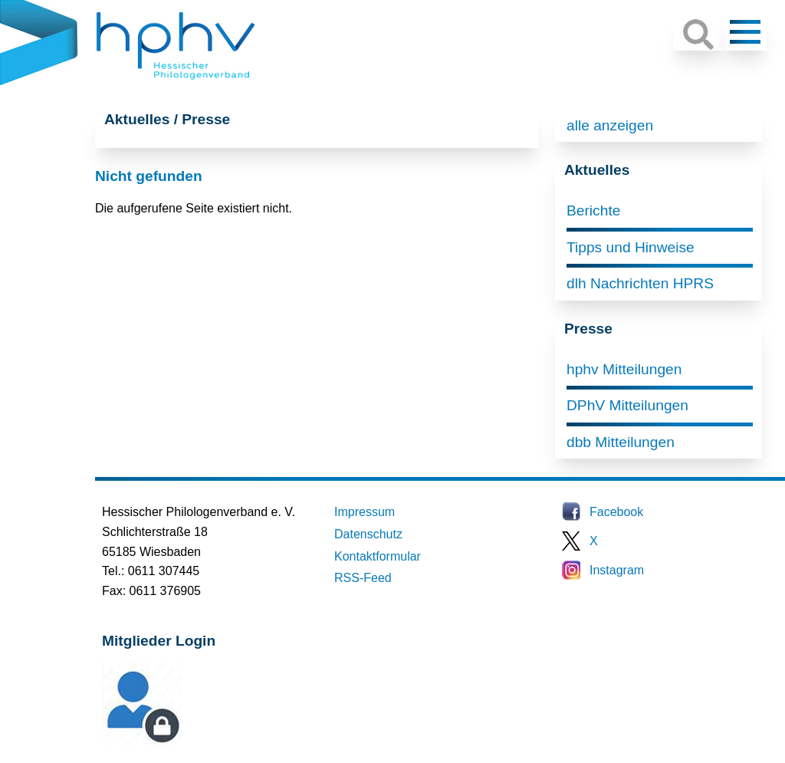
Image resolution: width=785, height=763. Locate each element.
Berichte (593, 210)
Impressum (364, 511)
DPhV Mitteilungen (627, 405)
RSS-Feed (363, 577)
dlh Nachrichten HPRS (640, 283)
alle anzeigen (610, 125)
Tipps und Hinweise (631, 247)
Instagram (617, 570)
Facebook (616, 511)
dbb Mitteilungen (621, 442)
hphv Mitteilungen (624, 369)
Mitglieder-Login (185, 741)
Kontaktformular (377, 556)
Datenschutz (368, 534)
